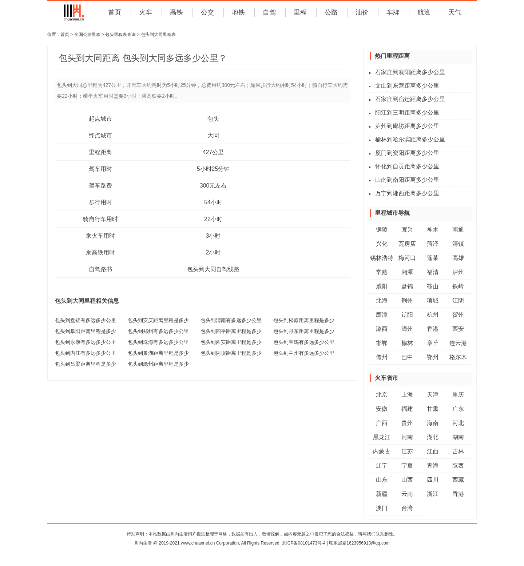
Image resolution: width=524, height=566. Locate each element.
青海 (432, 465)
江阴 (458, 300)
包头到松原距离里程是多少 (303, 320)
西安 (458, 329)
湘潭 (407, 272)
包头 (213, 119)
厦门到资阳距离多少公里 (407, 153)
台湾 (407, 508)
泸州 (458, 272)
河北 (458, 423)
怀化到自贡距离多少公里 (407, 166)
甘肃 (432, 409)
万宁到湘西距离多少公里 (407, 193)
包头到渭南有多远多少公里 (231, 320)
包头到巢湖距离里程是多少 (158, 353)
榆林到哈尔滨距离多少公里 (410, 139)
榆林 (407, 343)
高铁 (176, 12)
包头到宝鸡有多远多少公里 (303, 342)
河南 (407, 437)
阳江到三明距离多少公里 (407, 112)
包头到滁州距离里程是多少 (158, 364)
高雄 (458, 258)
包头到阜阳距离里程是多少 (85, 331)
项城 (432, 300)
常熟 (382, 272)
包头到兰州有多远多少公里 (303, 353)
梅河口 (407, 258)
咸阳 (382, 286)
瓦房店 (407, 244)
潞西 (382, 329)
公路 (331, 12)
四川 (432, 480)
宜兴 (407, 229)
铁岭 (458, 286)
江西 (432, 451)
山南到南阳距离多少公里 (407, 180)
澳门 (382, 508)
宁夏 (407, 465)
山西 (407, 480)
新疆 (382, 494)
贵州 (407, 423)
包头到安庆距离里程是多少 (158, 320)
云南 (407, 494)
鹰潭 (382, 315)
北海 (382, 300)
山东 (382, 480)
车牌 (393, 12)
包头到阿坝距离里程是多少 (231, 353)
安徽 (382, 409)
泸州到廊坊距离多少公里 (407, 126)
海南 (432, 423)
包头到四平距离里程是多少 (231, 331)
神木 (432, 229)
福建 (407, 409)
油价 (362, 12)
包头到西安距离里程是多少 (231, 342)
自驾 (269, 12)
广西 (382, 423)
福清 (432, 272)
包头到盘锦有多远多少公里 (85, 320)
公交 (207, 12)
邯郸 (382, 343)
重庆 (458, 395)
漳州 (407, 329)
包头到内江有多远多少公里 (85, 353)
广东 (458, 409)
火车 (145, 12)
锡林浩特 (381, 258)
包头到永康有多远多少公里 (85, 342)
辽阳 (407, 315)
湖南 (458, 437)
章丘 (432, 343)
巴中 (407, 357)
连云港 (458, 343)
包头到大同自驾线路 (213, 269)
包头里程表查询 (120, 34)
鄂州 (432, 357)
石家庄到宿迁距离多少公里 (410, 99)
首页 (114, 12)
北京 (382, 395)
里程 (300, 12)
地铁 (238, 12)
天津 (432, 395)
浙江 (432, 494)
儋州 (382, 357)
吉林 (458, 451)
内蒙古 (381, 451)
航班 (423, 12)
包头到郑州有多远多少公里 (158, 331)
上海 (407, 395)
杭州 (432, 315)
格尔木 (458, 357)
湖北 (432, 437)
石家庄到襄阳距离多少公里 (410, 72)
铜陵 (382, 229)
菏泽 (432, 244)
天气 (454, 12)
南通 (458, 229)
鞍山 (432, 286)
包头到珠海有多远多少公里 (158, 342)
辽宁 (382, 465)
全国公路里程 (87, 34)
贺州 (458, 315)
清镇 (458, 244)
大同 (213, 135)
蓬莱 (432, 258)
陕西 (458, 465)
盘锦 (407, 286)
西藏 (458, 480)
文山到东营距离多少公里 (407, 86)
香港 (432, 329)
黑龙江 (381, 437)
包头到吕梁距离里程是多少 (85, 364)
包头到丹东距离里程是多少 (303, 331)
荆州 (407, 300)
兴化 (382, 244)
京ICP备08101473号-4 (303, 543)
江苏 (407, 451)
